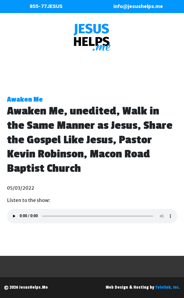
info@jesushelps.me (138, 6)
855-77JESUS (46, 6)
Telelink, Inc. (167, 287)
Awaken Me (25, 100)
